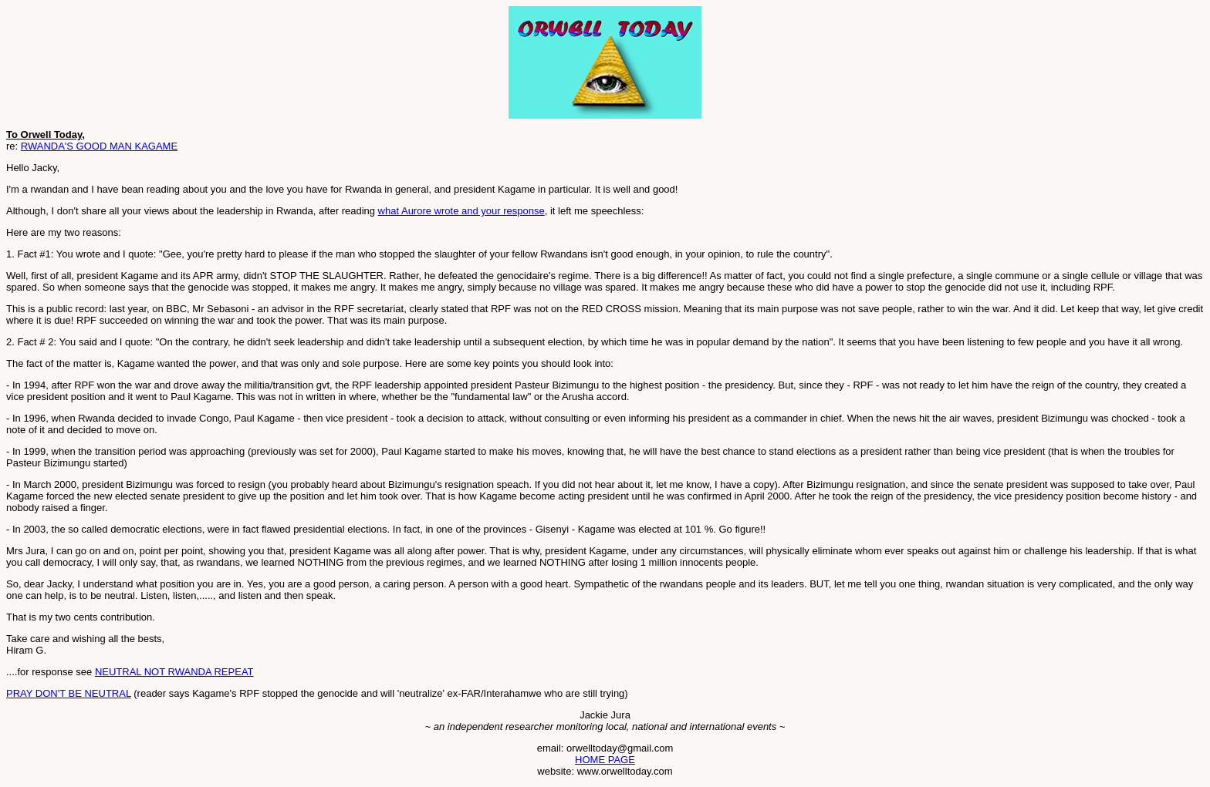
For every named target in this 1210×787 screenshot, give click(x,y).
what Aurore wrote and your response (461, 211)
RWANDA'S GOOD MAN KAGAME (99, 146)
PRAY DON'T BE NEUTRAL (68, 693)
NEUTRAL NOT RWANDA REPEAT (174, 672)
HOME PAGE (605, 759)
